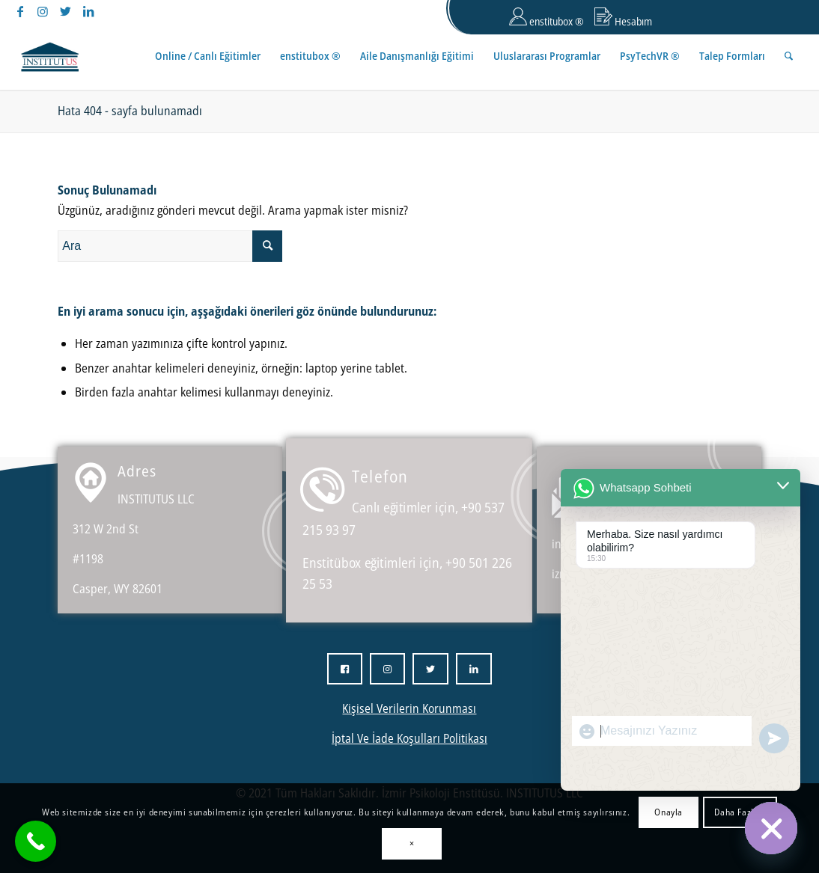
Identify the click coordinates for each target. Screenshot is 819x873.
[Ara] (789, 56)
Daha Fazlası (739, 812)
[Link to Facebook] (20, 11)
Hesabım (623, 17)
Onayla (668, 812)
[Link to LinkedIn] (88, 11)
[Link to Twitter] (65, 11)
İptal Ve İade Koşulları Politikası (409, 738)
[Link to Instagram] (43, 11)
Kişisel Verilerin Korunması (409, 708)
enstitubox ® (546, 17)
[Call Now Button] (35, 841)
